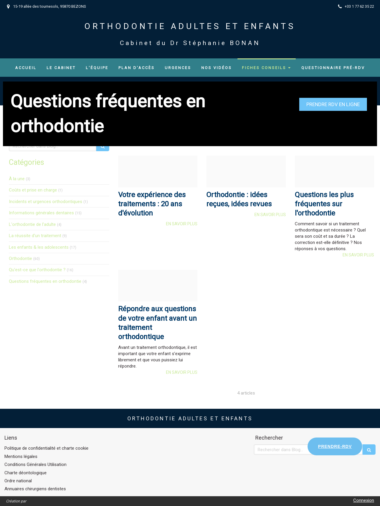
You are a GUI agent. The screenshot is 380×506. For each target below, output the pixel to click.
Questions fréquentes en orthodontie (45, 281)
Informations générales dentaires (41, 213)
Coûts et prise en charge (33, 190)
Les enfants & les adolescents (39, 247)
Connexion (363, 500)
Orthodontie (20, 258)
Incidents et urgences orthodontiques (45, 201)
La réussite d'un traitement (35, 235)
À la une (17, 178)
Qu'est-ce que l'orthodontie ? (37, 269)
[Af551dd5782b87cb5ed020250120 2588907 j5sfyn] (157, 285)
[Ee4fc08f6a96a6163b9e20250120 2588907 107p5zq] (334, 171)
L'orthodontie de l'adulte (32, 224)
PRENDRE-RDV (335, 446)
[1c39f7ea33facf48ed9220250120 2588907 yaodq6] (157, 171)
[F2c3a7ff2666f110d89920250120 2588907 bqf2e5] (246, 171)
